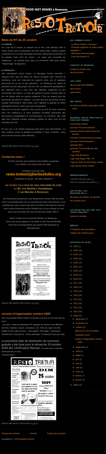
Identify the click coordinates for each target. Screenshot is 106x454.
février (79, 375)
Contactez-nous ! (13, 156)
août (78, 351)
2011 (75, 307)
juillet (78, 355)
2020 (75, 271)
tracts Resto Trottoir (79, 124)
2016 (75, 287)
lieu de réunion (76, 72)
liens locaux (75, 89)
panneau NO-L (76, 145)
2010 (75, 311)
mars (78, 371)
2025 (75, 250)
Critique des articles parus (82, 233)
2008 (75, 385)
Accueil (33, 433)
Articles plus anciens (56, 433)
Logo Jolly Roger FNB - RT (82, 158)
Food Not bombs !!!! (80, 56)
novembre (80, 323)
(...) (92, 179)
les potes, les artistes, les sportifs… (86, 197)
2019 (75, 275)
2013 (75, 299)
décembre (80, 319)
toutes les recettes (78, 216)
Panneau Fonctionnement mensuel (86, 138)
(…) (97, 182)
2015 (75, 291)
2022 (75, 262)
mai (78, 363)
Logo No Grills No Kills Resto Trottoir (86, 162)
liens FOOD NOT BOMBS (81, 85)
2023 (75, 258)
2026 (75, 246)
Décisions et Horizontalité (82, 53)
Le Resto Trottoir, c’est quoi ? (84, 44)
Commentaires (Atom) (24, 439)
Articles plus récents (11, 433)
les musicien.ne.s (78, 200)
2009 (75, 315)
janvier (79, 380)
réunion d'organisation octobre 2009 (26, 313)
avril (78, 367)
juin (78, 359)
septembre (81, 347)
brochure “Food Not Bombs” (82, 127)
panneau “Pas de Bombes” (82, 141)
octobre (79, 327)
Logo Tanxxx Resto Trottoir (82, 166)
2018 (75, 279)
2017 (75, 283)
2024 (75, 254)
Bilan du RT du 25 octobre (19, 40)
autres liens (75, 92)
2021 (75, 266)
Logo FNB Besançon (79, 155)
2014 (75, 295)
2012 (75, 303)
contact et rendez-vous (80, 69)
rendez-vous (16, 185)
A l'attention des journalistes (82, 229)
